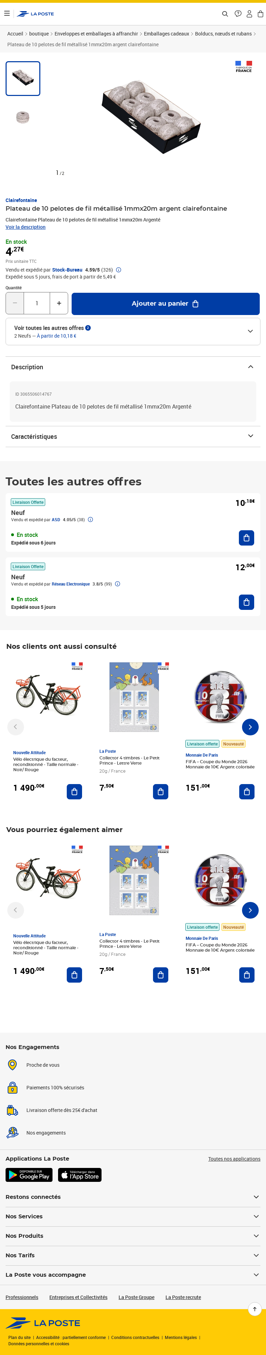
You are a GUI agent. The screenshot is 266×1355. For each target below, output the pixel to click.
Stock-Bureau (67, 270)
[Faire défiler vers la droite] (250, 727)
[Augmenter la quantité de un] (59, 303)
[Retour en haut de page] (255, 1309)
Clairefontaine (21, 200)
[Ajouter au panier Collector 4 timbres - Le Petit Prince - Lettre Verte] (160, 791)
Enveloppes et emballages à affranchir (96, 33)
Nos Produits (133, 1236)
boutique (39, 33)
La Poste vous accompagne (133, 1275)
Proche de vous (42, 1065)
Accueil (15, 33)
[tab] (23, 78)
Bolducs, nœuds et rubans (223, 33)
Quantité (14, 287)
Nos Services (133, 1216)
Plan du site (19, 1337)
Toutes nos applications (234, 1158)
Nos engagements (46, 1132)
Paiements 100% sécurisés (55, 1087)
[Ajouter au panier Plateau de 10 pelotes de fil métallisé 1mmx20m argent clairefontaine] (165, 304)
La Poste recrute (183, 1297)
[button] (238, 13)
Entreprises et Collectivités (78, 1297)
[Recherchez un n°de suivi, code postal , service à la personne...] (225, 14)
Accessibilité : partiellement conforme (71, 1337)
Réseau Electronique (71, 584)
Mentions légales (181, 1337)
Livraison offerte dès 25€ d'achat (61, 1110)
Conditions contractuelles (135, 1337)
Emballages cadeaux (166, 33)
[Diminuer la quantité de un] (15, 303)
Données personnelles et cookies (38, 1343)
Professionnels (22, 1297)
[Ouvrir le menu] (7, 14)
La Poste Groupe (136, 1297)
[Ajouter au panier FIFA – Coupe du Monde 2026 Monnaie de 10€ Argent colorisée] (247, 791)
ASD (56, 519)
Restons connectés (133, 1197)
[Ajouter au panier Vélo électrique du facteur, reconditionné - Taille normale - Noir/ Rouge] (74, 791)
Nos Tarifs (133, 1255)
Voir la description (26, 227)
